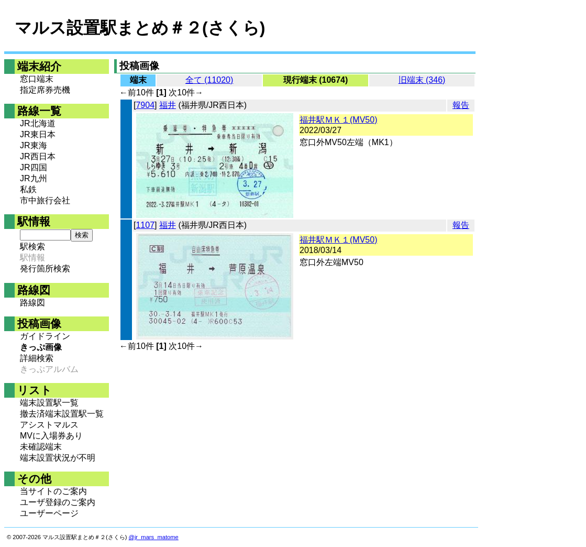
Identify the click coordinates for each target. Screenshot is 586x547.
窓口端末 (36, 78)
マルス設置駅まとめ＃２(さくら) (140, 27)
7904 (145, 105)
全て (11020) (209, 79)
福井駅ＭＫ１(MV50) (338, 119)
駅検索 (32, 246)
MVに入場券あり (51, 435)
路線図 (32, 302)
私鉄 (28, 189)
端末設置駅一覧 (49, 402)
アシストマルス (49, 424)
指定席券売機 (45, 89)
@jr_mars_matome (154, 537)
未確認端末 (41, 446)
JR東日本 (38, 134)
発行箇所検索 (45, 268)
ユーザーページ (49, 513)
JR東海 (33, 145)
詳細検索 (36, 358)
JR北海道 (38, 123)
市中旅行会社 (45, 200)
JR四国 (33, 167)
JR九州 (33, 178)
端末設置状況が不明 (57, 457)
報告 (460, 105)
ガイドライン (45, 336)
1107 (145, 225)
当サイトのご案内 (53, 491)
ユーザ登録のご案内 (57, 502)
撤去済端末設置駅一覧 (62, 413)
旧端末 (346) (422, 79)
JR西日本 (38, 156)
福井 (167, 105)
